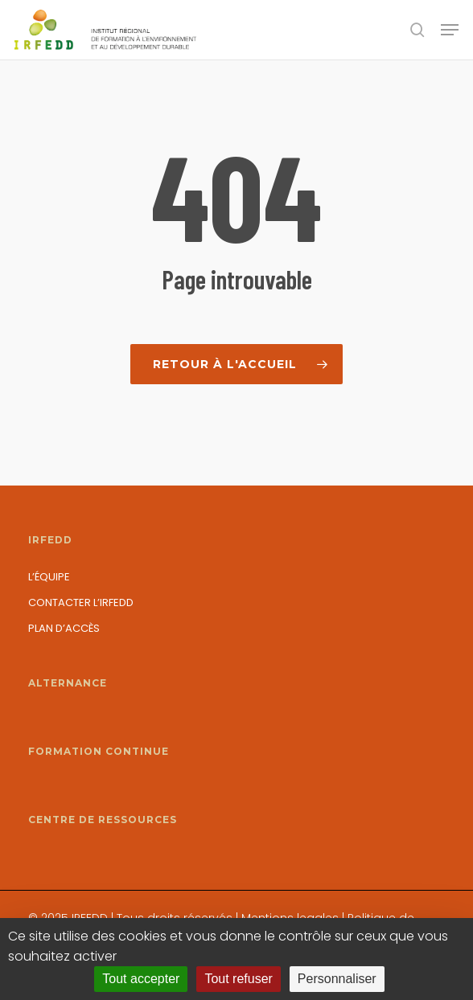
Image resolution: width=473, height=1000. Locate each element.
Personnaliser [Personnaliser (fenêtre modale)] (337, 979)
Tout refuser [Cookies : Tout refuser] (238, 979)
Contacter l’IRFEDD (81, 602)
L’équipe (49, 576)
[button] (450, 30)
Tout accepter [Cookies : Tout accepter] (140, 979)
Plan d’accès (64, 628)
